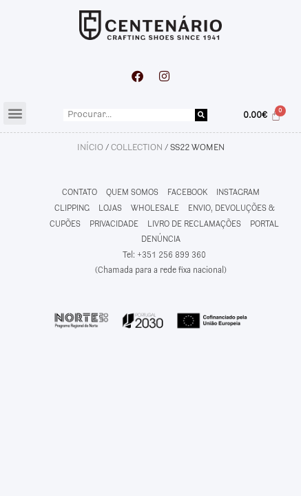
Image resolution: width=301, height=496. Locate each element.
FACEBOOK (187, 192)
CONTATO (79, 192)
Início (90, 147)
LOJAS (110, 208)
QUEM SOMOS (132, 192)
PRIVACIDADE (114, 224)
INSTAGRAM (238, 192)
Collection (137, 147)
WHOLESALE (155, 208)
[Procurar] (201, 115)
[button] (14, 113)
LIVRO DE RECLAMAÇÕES (194, 224)
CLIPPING (72, 208)
